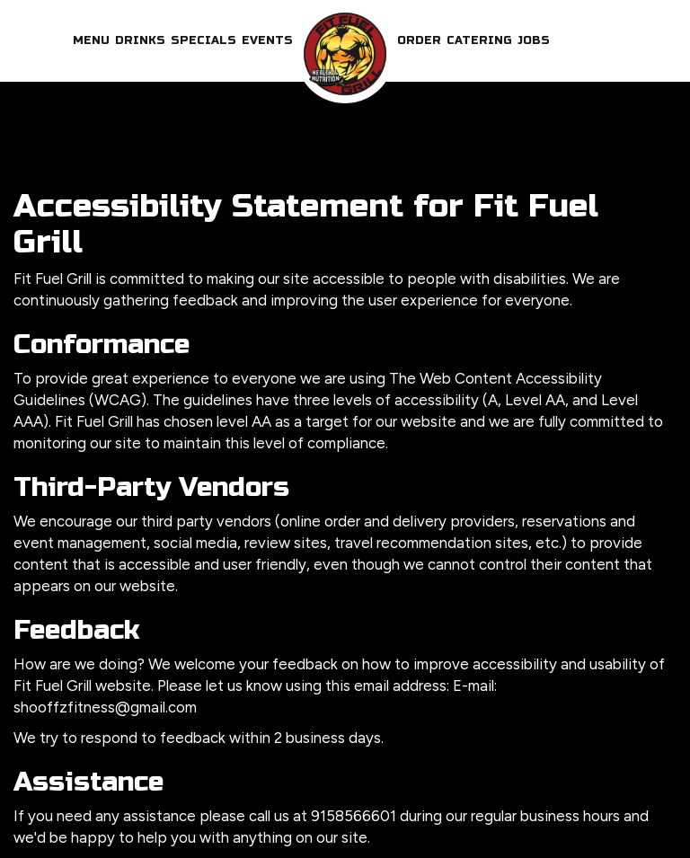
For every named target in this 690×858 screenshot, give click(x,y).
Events (267, 40)
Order (419, 40)
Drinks (140, 40)
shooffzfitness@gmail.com (105, 707)
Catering (479, 40)
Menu (91, 40)
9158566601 (353, 816)
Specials (203, 40)
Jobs (534, 40)
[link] (345, 53)
